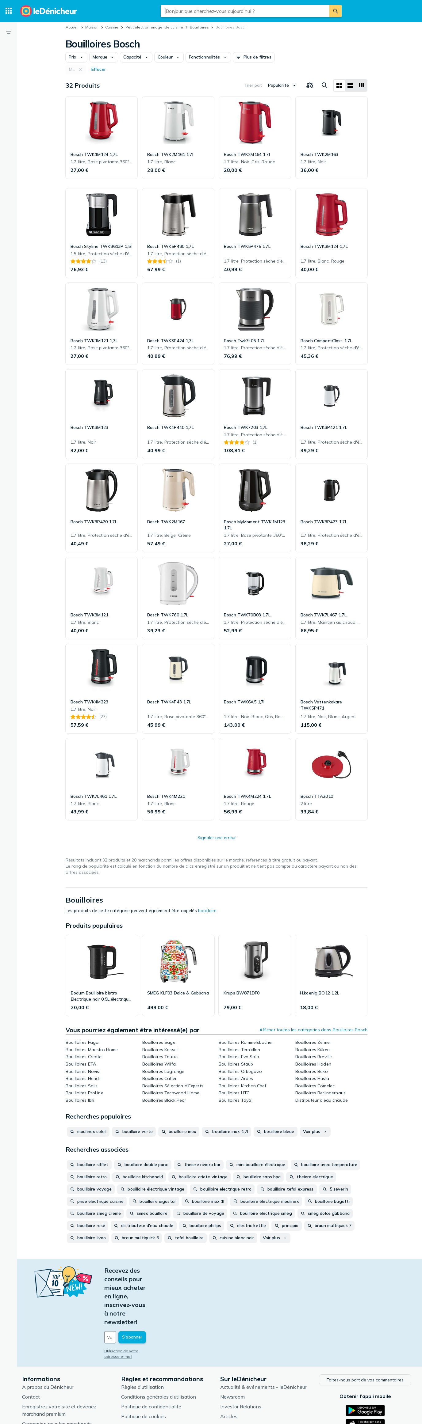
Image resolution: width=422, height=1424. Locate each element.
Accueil (72, 27)
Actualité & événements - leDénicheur (263, 1334)
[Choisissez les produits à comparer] (310, 85)
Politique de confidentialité (151, 1354)
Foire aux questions (43, 1381)
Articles (228, 1364)
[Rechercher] (335, 11)
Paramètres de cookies (146, 1373)
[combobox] (245, 11)
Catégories (232, 1373)
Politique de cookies (143, 1364)
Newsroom (232, 1344)
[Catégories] (8, 11)
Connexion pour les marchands (57, 1371)
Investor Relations (240, 1354)
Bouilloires (199, 27)
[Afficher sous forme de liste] (350, 85)
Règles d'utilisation (142, 1334)
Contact (31, 1344)
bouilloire (207, 910)
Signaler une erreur (217, 837)
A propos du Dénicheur (47, 1334)
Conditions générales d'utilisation (158, 1344)
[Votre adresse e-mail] (146, 1286)
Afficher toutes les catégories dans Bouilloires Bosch (313, 1029)
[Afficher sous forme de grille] (339, 85)
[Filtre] (8, 33)
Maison (91, 27)
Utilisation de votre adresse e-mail (135, 1299)
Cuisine (111, 27)
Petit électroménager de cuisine (154, 27)
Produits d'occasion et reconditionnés (262, 1383)
